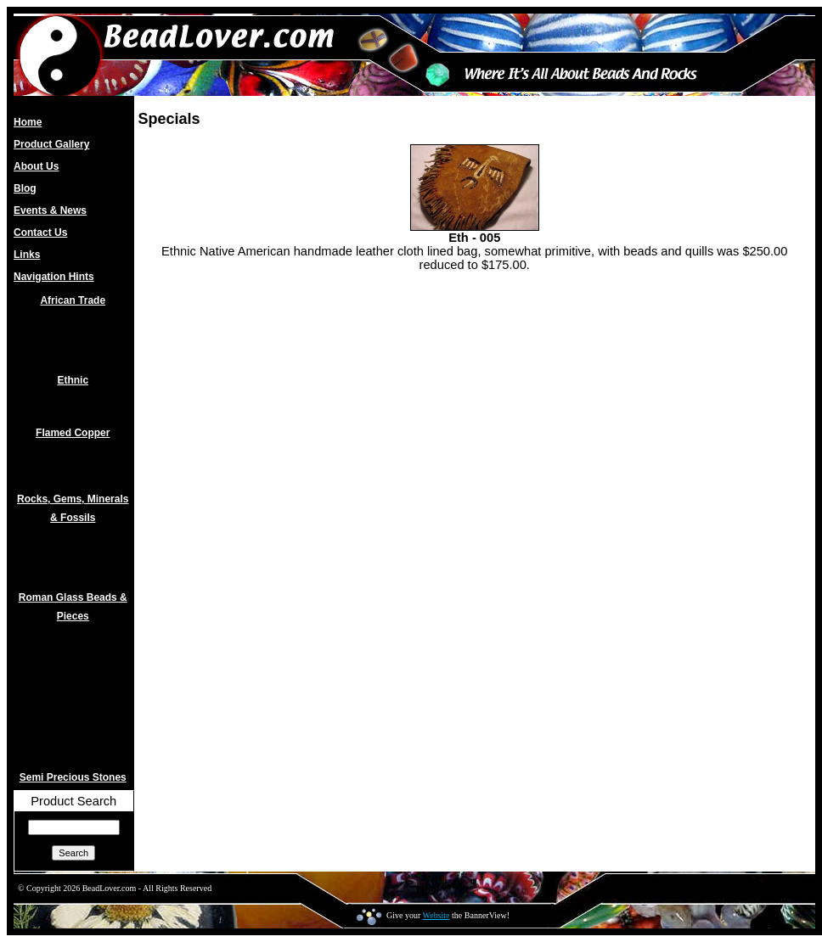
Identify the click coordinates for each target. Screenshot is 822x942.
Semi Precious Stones (73, 777)
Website (436, 915)
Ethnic (72, 380)
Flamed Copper (73, 433)
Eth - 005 (474, 237)
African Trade (72, 300)
